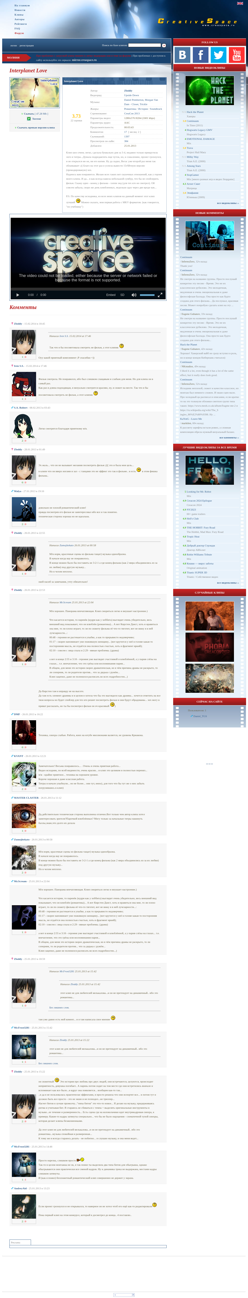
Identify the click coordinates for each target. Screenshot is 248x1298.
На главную (22, 5)
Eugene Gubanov (191, 313)
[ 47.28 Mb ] (34, 113)
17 (125, 131)
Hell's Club (193, 518)
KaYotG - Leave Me (191, 418)
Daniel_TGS (200, 716)
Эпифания (192, 192)
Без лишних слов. (59, 1007)
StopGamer (193, 174)
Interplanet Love (73, 81)
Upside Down (131, 95)
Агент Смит (193, 183)
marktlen (186, 423)
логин (13, 45)
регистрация (27, 45)
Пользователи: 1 (197, 710)
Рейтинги (21, 24)
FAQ (17, 28)
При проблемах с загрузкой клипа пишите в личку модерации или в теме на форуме (83, 55)
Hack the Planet (195, 111)
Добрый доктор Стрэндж (201, 545)
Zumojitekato (67, 545)
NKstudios (187, 366)
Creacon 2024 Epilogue (199, 500)
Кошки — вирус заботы (200, 563)
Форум (19, 33)
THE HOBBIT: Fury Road (201, 527)
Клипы (19, 14)
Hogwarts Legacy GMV (199, 129)
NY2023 (191, 509)
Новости (20, 10)
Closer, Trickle (139, 104)
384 (126, 141)
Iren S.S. (64, 336)
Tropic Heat (193, 536)
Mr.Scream (65, 602)
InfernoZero (188, 261)
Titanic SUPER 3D (197, 572)
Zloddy (74, 984)
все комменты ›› (229, 437)
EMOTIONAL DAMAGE (201, 138)
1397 (127, 136)
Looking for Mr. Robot (199, 491)
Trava (190, 147)
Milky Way (193, 156)
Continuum (193, 120)
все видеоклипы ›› (228, 202)
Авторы (20, 19)
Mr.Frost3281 (67, 971)
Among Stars (194, 165)
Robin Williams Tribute (199, 554)
